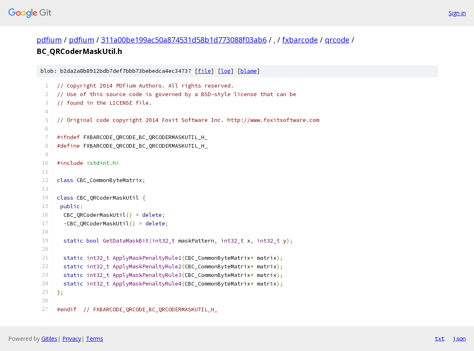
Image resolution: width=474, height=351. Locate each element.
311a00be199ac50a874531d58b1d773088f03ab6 (184, 40)
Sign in (457, 13)
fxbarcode (300, 40)
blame (248, 71)
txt (440, 338)
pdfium (49, 40)
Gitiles (49, 338)
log (226, 71)
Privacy (71, 338)
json (459, 338)
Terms (94, 338)
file (204, 71)
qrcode (337, 40)
